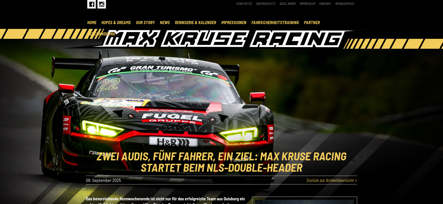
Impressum (307, 3)
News (165, 22)
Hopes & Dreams (116, 22)
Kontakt (325, 3)
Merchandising (101, 33)
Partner (312, 22)
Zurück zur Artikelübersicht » (332, 180)
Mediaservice (344, 3)
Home (91, 22)
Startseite (244, 3)
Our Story (145, 22)
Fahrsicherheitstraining (275, 22)
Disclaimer (288, 3)
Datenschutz (265, 3)
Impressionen (233, 22)
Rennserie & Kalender (195, 22)
